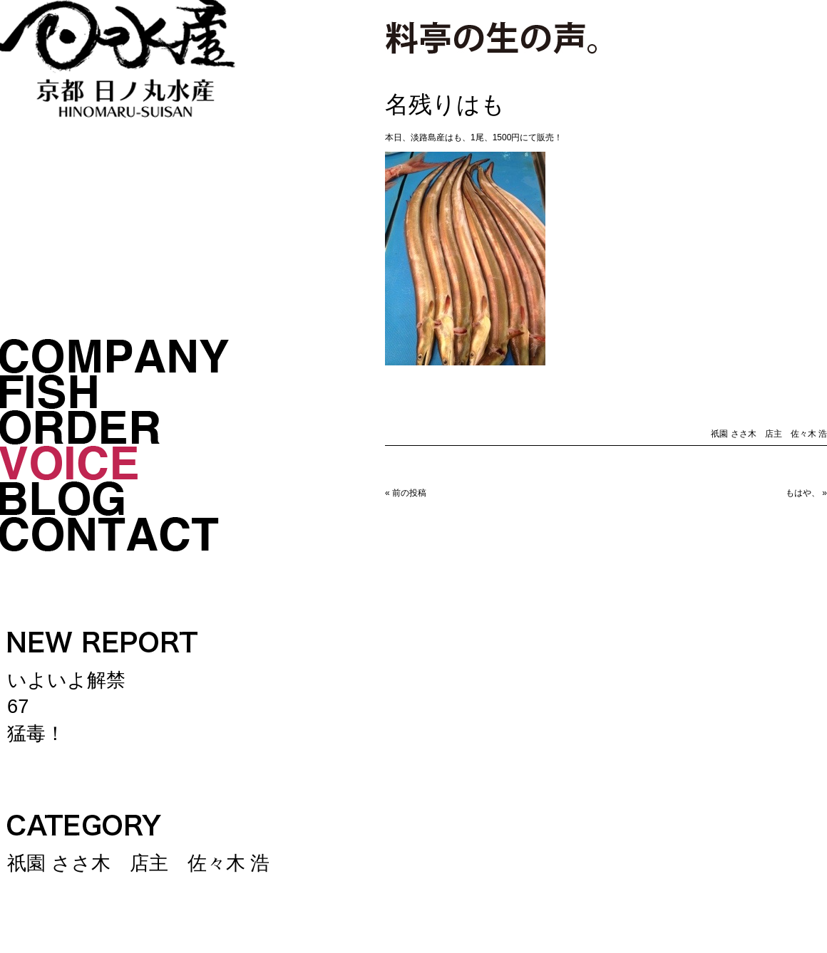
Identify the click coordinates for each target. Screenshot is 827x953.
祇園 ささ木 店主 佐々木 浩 (138, 863)
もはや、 (803, 493)
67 (18, 707)
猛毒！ (36, 734)
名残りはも (445, 104)
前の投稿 (409, 493)
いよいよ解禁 (66, 680)
